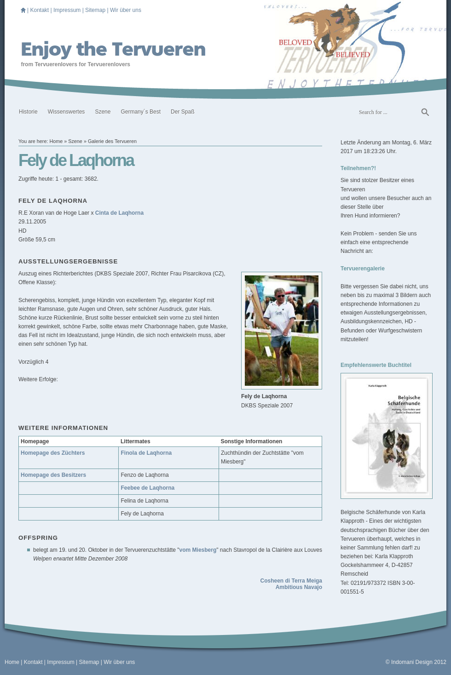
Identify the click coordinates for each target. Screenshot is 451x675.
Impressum (67, 10)
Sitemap (95, 10)
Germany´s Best (141, 112)
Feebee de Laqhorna (147, 488)
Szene (102, 112)
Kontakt (39, 10)
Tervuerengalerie (363, 268)
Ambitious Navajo (299, 587)
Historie (28, 112)
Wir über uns (125, 10)
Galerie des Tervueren (112, 141)
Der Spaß (182, 112)
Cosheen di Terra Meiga (291, 581)
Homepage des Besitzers (53, 475)
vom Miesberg (198, 550)
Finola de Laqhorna (146, 453)
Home (56, 141)
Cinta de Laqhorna (119, 213)
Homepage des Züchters (53, 453)
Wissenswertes (66, 112)
